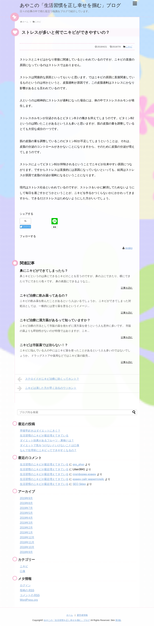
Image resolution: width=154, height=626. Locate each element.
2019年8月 (26, 503)
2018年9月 (26, 551)
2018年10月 (27, 547)
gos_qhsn (78, 464)
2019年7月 (26, 507)
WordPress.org (29, 599)
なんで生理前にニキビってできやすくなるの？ (48, 450)
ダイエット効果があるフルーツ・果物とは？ (47, 440)
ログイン (25, 585)
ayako (129, 247)
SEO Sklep (79, 483)
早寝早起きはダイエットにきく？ (40, 430)
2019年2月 (26, 527)
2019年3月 (26, 522)
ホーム (69, 615)
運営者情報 (82, 615)
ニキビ (129, 46)
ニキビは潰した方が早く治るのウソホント (47, 388)
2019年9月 (26, 498)
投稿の (27, 590)
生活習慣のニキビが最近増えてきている (44, 435)
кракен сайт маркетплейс (88, 479)
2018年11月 (27, 542)
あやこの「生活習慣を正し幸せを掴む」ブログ (74, 5)
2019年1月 (26, 532)
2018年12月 (27, 537)
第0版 (118, 620)
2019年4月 (26, 517)
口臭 (22, 571)
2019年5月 (26, 512)
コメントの (30, 595)
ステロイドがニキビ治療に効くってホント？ (48, 379)
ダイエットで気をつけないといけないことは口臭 (49, 445)
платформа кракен (84, 474)
